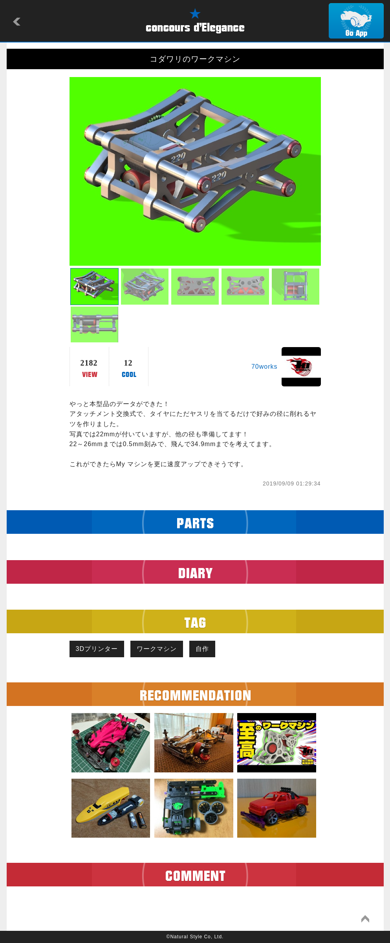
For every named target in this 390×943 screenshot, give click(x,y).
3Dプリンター (97, 648)
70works (264, 366)
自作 (202, 648)
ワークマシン (157, 648)
